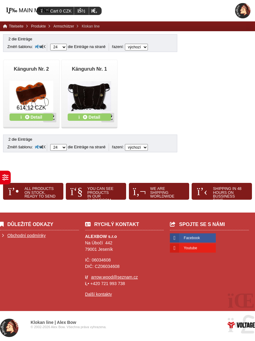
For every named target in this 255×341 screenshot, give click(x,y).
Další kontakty (98, 294)
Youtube (190, 248)
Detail (31, 117)
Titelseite (242, 10)
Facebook (192, 238)
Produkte (38, 26)
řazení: (130, 47)
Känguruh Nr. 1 (89, 69)
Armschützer (64, 26)
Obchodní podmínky (26, 235)
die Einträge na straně (78, 47)
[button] (94, 11)
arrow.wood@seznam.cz (114, 277)
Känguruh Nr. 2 (31, 69)
